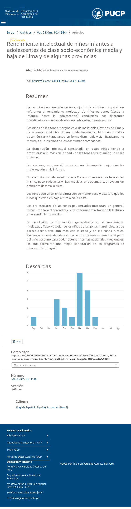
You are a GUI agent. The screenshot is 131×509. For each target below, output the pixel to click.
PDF (18, 341)
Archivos (26, 32)
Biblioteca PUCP (16, 435)
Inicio (10, 32)
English (20, 407)
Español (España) (36, 407)
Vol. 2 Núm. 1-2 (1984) (52, 32)
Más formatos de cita (25, 365)
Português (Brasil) (57, 407)
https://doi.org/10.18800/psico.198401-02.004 (58, 80)
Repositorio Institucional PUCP (24, 442)
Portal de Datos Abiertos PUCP (24, 456)
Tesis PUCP (13, 449)
